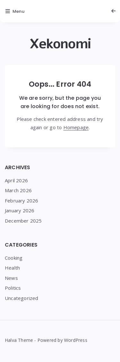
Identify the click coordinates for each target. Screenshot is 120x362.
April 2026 (16, 180)
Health (12, 267)
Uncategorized (21, 298)
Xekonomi (60, 44)
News (11, 278)
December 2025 (23, 220)
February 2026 (21, 200)
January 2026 (19, 210)
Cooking (13, 258)
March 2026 (18, 190)
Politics (13, 288)
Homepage (76, 127)
